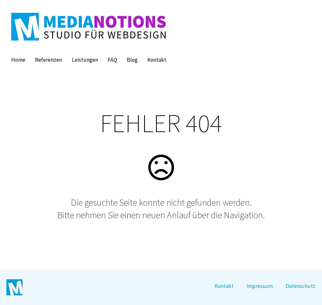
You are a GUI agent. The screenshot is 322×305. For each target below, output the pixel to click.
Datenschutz (301, 286)
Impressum (259, 286)
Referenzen (48, 59)
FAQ (112, 59)
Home (18, 59)
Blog (132, 59)
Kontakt (156, 59)
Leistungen (85, 59)
